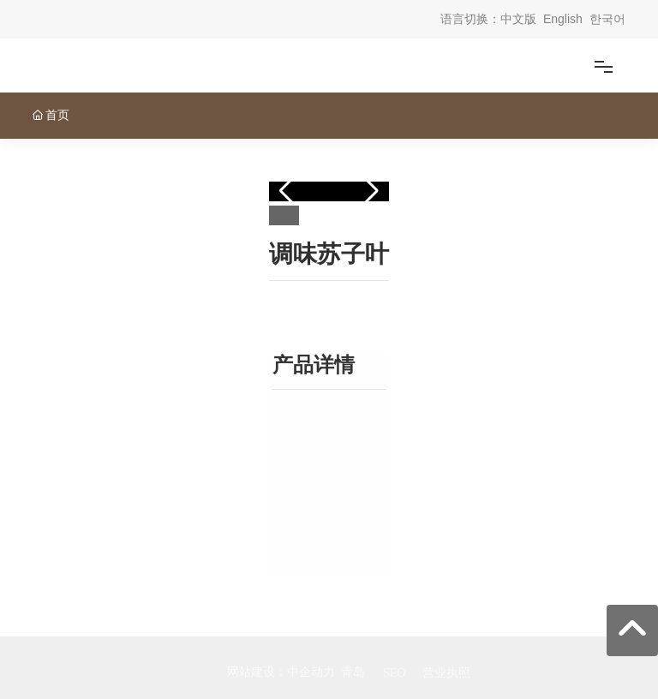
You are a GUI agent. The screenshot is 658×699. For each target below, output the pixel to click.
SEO (394, 672)
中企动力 (311, 672)
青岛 (353, 672)
